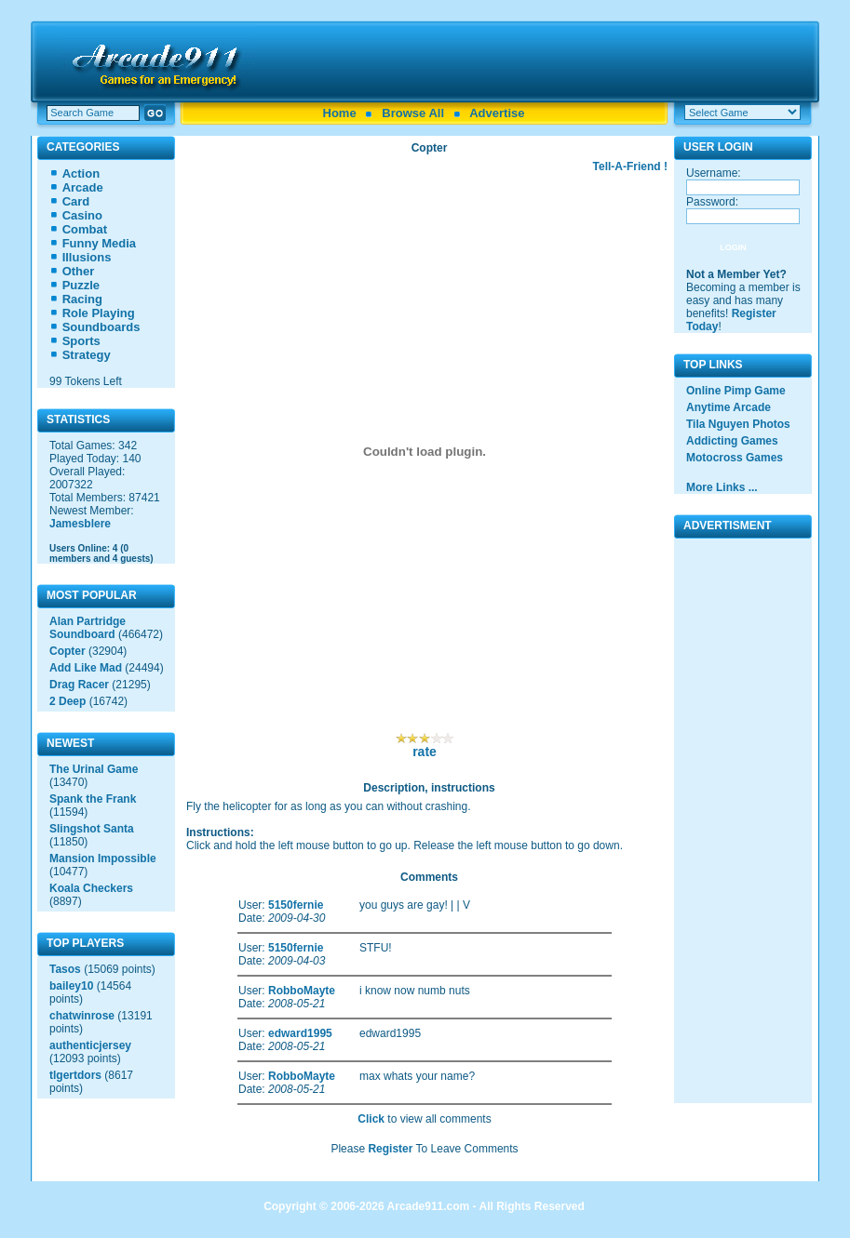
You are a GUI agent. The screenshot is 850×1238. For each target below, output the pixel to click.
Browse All (413, 113)
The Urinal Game (93, 769)
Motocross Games (734, 457)
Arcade (82, 187)
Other (78, 271)
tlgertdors (75, 1075)
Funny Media (99, 243)
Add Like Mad (85, 667)
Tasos (65, 969)
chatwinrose (82, 1015)
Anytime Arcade (728, 407)
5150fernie (295, 905)
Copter (67, 651)
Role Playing (98, 313)
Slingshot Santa (91, 828)
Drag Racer (79, 684)
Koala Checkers (91, 888)
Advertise (496, 113)
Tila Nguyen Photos (738, 424)
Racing (82, 299)
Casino (82, 215)
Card (76, 201)
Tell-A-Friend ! (630, 166)
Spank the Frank (92, 798)
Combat (84, 229)
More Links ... (722, 487)
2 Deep (67, 701)
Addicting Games (732, 440)
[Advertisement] (539, 61)
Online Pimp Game (736, 390)
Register (390, 1148)
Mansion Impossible (102, 858)
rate (424, 751)
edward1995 (300, 1033)
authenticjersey (90, 1045)
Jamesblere (80, 523)
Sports (81, 341)
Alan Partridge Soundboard (87, 628)
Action (81, 173)
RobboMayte (301, 990)
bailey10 (71, 985)
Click (371, 1118)
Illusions (87, 257)
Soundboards (101, 327)
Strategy (86, 355)
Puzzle (81, 285)
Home (340, 113)
